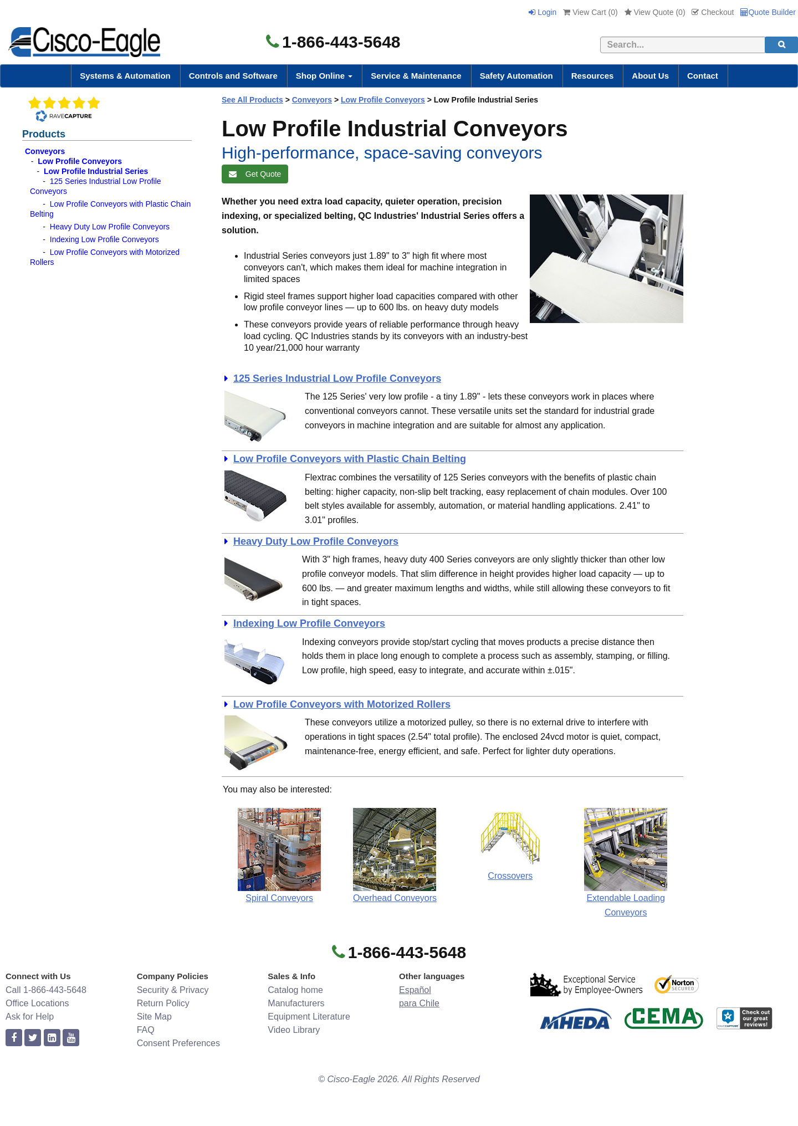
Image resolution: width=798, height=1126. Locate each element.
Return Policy (163, 1003)
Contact (702, 75)
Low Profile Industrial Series (96, 171)
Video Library (294, 1030)
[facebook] (14, 1038)
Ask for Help (30, 1016)
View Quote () (655, 12)
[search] (781, 45)
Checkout (713, 12)
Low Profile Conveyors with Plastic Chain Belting (349, 458)
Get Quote (255, 174)
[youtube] (71, 1038)
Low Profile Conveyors (80, 161)
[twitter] (32, 1038)
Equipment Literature (309, 1016)
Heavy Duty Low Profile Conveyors (110, 226)
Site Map (154, 1016)
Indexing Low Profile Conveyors (104, 239)
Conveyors (45, 151)
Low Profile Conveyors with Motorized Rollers (342, 704)
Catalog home (295, 990)
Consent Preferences (178, 1043)
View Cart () (590, 12)
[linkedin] (52, 1038)
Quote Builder (768, 12)
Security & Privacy (173, 990)
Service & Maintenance (416, 75)
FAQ (146, 1030)
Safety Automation (516, 75)
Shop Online (324, 75)
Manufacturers (296, 1003)
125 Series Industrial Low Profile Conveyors (337, 378)
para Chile (419, 1003)
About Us (650, 75)
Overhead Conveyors (395, 898)
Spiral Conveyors (279, 898)
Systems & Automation (125, 75)
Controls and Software (233, 75)
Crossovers (510, 876)
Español (415, 990)
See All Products (252, 99)
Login (542, 12)
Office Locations (37, 1003)
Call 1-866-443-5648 (46, 990)
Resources (592, 75)
